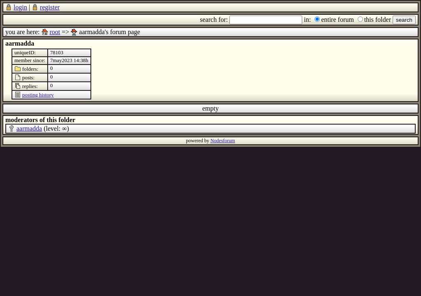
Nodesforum (222, 140)
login (20, 7)
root (55, 31)
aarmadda (29, 128)
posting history (37, 95)
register (50, 7)
